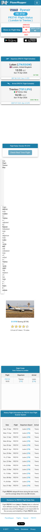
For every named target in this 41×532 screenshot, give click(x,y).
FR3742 (7, 379)
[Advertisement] (20, 49)
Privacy (34, 529)
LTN (34, 381)
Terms (17, 529)
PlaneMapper (9, 518)
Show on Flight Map (11, 30)
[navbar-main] (37, 3)
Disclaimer (26, 529)
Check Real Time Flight (20, 152)
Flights (18, 518)
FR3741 (33, 518)
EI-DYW (14, 322)
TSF (21, 381)
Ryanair (25, 10)
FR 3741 (20, 13)
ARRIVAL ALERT (35, 30)
